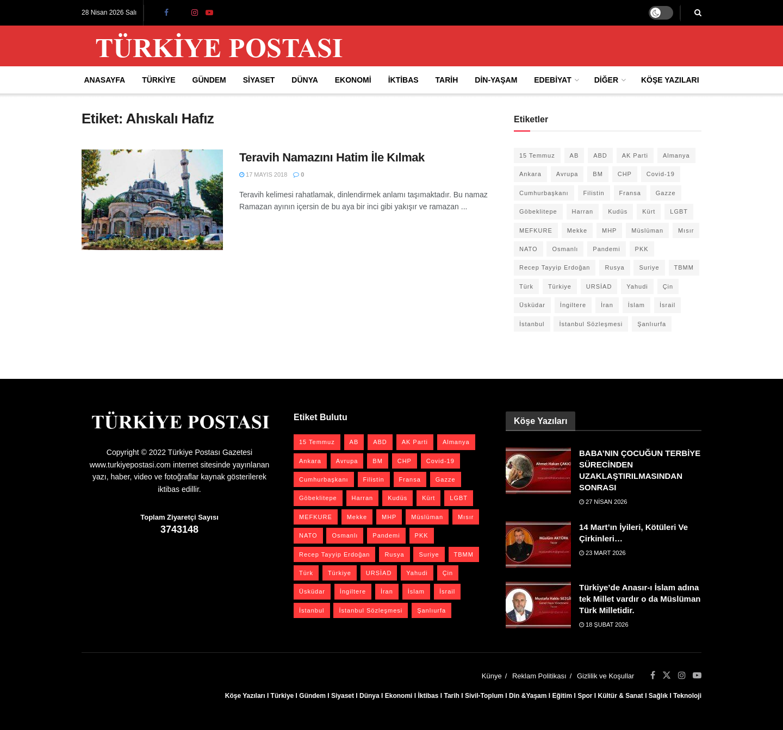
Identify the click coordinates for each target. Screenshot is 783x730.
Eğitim (562, 696)
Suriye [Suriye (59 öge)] (649, 267)
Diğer (606, 80)
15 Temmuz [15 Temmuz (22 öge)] (537, 155)
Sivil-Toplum (484, 696)
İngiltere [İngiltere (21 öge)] (573, 305)
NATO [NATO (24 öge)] (528, 249)
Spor (584, 696)
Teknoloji (687, 696)
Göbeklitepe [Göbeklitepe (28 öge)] (538, 211)
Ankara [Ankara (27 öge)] (530, 174)
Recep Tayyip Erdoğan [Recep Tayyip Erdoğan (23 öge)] (554, 267)
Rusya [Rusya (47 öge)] (614, 267)
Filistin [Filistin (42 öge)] (594, 193)
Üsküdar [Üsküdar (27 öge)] (532, 305)
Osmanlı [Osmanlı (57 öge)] (565, 249)
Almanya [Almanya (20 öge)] (676, 155)
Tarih (447, 80)
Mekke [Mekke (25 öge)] (577, 230)
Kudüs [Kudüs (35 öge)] (617, 211)
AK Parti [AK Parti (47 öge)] (635, 155)
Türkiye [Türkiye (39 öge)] (559, 286)
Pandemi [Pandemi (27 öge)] (606, 249)
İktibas (403, 80)
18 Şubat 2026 (604, 624)
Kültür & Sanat (620, 696)
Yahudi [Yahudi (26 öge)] (637, 286)
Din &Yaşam (527, 696)
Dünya (304, 80)
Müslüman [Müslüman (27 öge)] (647, 230)
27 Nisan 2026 (603, 501)
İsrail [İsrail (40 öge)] (667, 305)
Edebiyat (552, 80)
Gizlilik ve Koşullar (605, 676)
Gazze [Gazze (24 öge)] (666, 193)
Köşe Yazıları (670, 80)
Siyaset (259, 80)
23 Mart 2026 (602, 553)
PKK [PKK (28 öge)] (642, 249)
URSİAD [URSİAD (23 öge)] (599, 286)
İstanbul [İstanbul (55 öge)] (532, 324)
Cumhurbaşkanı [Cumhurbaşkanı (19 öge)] (544, 193)
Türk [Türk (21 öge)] (526, 286)
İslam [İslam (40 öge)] (636, 305)
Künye (492, 676)
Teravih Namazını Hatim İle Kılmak (332, 157)
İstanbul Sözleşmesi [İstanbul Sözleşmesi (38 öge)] (591, 324)
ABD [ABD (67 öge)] (600, 155)
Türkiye (158, 80)
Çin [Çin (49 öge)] (668, 286)
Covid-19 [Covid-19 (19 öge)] (661, 174)
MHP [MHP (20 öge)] (609, 230)
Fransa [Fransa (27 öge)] (630, 193)
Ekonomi (353, 80)
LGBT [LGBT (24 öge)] (679, 211)
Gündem (209, 80)
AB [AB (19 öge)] (574, 155)
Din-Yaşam (496, 80)
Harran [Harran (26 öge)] (583, 211)
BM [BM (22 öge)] (598, 174)
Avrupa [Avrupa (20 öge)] (567, 174)
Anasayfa (104, 80)
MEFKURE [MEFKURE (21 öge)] (535, 230)
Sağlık (658, 696)
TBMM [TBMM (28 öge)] (684, 267)
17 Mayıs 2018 (263, 174)
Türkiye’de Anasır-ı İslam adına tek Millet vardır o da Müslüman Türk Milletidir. (639, 599)
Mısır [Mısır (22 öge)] (686, 230)
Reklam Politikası (539, 676)
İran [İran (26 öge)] (607, 305)
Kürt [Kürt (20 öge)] (648, 211)
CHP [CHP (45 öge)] (625, 174)
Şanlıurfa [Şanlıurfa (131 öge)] (651, 324)
